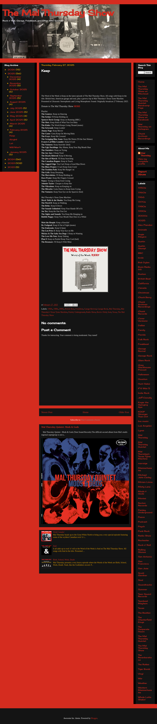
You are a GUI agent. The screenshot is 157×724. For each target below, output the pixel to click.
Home (85, 412)
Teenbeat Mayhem (143, 602)
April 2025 (17, 120)
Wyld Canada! (58, 532)
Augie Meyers (142, 235)
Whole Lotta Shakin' (144, 698)
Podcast (142, 522)
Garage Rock (103, 309)
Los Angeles (145, 426)
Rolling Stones (142, 550)
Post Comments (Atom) (90, 420)
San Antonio (145, 556)
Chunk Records (142, 312)
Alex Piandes (145, 225)
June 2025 (17, 112)
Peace (141, 517)
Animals (142, 229)
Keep (12, 135)
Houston (142, 379)
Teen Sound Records (144, 595)
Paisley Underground (76, 312)
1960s (50, 309)
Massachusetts (145, 469)
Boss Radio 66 (144, 268)
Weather (142, 683)
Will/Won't (15, 147)
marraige (142, 463)
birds (141, 258)
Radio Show (91, 312)
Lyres (141, 430)
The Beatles (144, 613)
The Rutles (143, 664)
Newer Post (46, 412)
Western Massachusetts (145, 690)
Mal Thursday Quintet (143, 444)
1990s (142, 211)
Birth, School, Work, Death (64, 560)
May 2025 (17, 116)
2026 (12, 69)
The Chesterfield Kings (144, 619)
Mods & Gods (142, 492)
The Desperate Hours (143, 629)
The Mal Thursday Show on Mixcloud (143, 90)
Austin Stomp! (142, 247)
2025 (12, 73)
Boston (142, 274)
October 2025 (18, 89)
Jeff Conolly (145, 397)
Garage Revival (90, 309)
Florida (142, 334)
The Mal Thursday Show (58, 13)
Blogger (94, 718)
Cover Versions (143, 319)
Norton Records (142, 504)
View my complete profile (143, 161)
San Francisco (143, 562)
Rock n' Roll (102, 312)
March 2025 (17, 123)
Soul (109, 312)
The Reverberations (145, 657)
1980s (55, 309)
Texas (114, 312)
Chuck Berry (144, 297)
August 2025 (18, 102)
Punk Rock (143, 531)
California (143, 283)
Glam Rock (144, 360)
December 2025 (15, 78)
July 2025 (16, 108)
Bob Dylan (143, 262)
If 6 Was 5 (144, 388)
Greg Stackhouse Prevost (144, 367)
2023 (12, 163)
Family (141, 330)
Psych (141, 526)
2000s (61, 309)
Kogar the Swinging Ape (143, 404)
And (54, 546)
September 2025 (15, 96)
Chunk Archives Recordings (144, 136)
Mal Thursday (114, 309)
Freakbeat (79, 309)
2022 (12, 167)
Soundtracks (145, 584)
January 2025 (18, 152)
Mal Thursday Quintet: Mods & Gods (60, 427)
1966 (141, 197)
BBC (140, 253)
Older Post (124, 412)
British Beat (69, 309)
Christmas (143, 292)
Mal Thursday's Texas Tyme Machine (144, 455)
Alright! (13, 139)
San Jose (143, 568)
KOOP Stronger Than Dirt (143, 414)
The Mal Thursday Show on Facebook (143, 116)
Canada (142, 288)
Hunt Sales (144, 384)
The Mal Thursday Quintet (143, 638)
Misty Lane (144, 487)
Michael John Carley (144, 476)
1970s (142, 202)
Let (11, 143)
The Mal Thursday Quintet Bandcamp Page (144, 103)
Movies (142, 498)
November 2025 (15, 84)
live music (143, 421)
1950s (142, 188)
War (140, 678)
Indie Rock (143, 393)
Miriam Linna (145, 482)
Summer (142, 589)
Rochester (143, 540)
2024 (12, 159)
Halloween (143, 374)
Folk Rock (143, 339)
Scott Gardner (142, 574)
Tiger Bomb (144, 669)
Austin (141, 241)
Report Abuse (142, 173)
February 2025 (19, 130)
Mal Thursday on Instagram (144, 126)
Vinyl (140, 674)
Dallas (141, 325)
